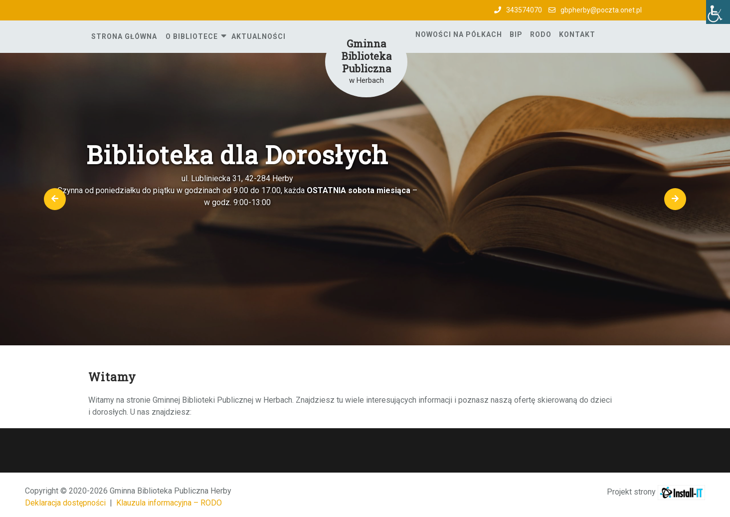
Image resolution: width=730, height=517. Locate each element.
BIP (516, 34)
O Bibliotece (192, 36)
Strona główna (124, 36)
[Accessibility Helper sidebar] (718, 12)
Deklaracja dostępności (65, 503)
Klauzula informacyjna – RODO (169, 503)
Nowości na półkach (458, 34)
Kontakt (577, 34)
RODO (540, 34)
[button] (55, 199)
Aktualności (258, 36)
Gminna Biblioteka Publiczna (366, 56)
